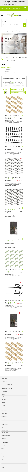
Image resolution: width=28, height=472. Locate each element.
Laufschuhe (4, 413)
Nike (2, 459)
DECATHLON (4, 433)
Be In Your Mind (11, 117)
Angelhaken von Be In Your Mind (18, 92)
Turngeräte (4, 419)
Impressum (4, 381)
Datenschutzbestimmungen (7, 4)
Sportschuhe (4, 424)
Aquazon (3, 445)
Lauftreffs (3, 438)
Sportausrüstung (5, 435)
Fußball (3, 402)
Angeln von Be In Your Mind (17, 89)
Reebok (3, 462)
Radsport (3, 394)
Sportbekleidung (5, 430)
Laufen (3, 397)
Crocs (2, 465)
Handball (3, 399)
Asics (2, 448)
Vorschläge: (4, 89)
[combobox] (14, 21)
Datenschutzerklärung (7, 384)
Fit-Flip (3, 427)
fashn (2, 467)
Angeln (7, 31)
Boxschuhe (4, 391)
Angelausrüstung (15, 31)
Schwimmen (4, 410)
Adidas (3, 451)
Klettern (3, 405)
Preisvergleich (5, 421)
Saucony (3, 453)
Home (2, 31)
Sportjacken (4, 416)
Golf (2, 408)
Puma (2, 456)
